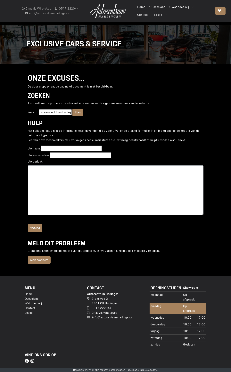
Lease (158, 14)
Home (141, 6)
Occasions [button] (158, 6)
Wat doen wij (180, 6)
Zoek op (33, 112)
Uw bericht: (35, 161)
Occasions (32, 298)
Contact (142, 14)
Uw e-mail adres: (39, 155)
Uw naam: (34, 148)
